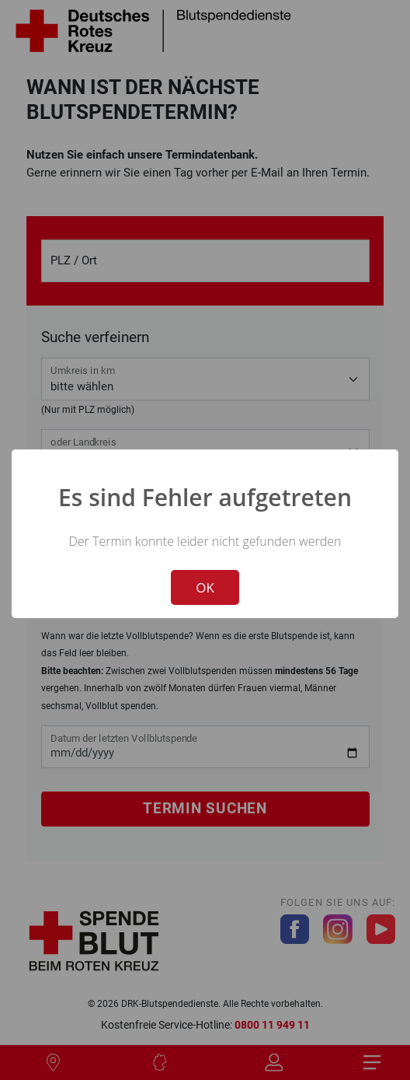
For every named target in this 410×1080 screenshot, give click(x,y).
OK (205, 587)
